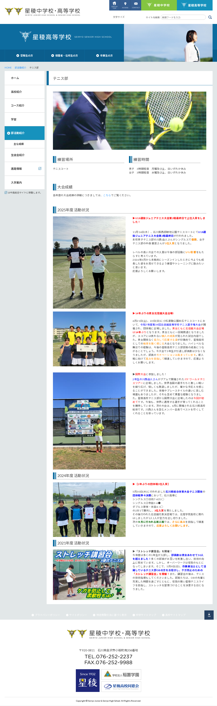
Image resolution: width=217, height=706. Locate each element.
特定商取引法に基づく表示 (109, 615)
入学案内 (16, 182)
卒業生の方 (104, 55)
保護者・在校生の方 (64, 55)
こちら (107, 195)
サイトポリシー (76, 615)
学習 (13, 119)
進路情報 (16, 168)
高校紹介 (16, 91)
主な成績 (19, 144)
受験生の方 (24, 55)
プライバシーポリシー (46, 615)
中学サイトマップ (144, 615)
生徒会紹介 (18, 155)
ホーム (15, 78)
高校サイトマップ (173, 615)
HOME (8, 67)
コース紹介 (17, 105)
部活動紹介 (20, 67)
